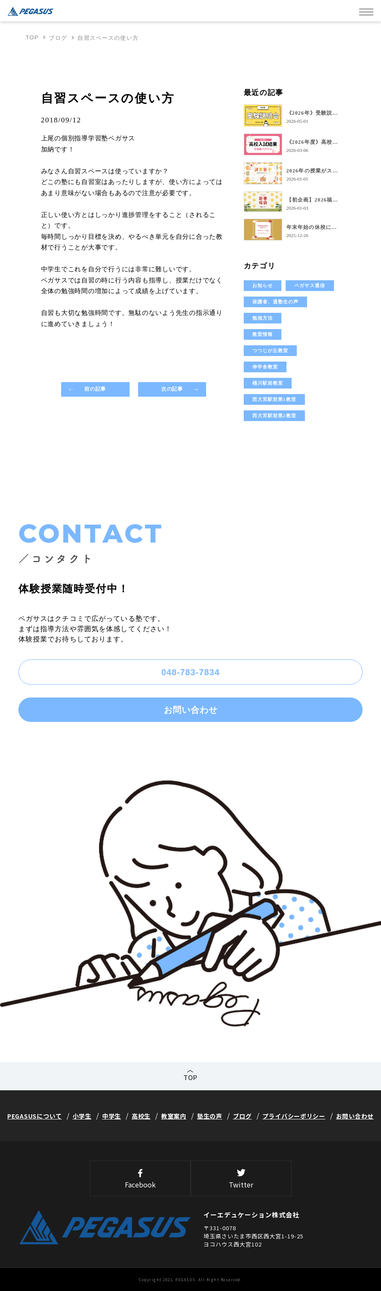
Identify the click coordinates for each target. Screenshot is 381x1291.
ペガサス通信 (309, 285)
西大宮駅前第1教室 (274, 399)
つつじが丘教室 (270, 350)
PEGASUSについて (34, 1116)
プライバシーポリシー (294, 1116)
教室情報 (262, 334)
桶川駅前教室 (268, 383)
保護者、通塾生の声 (275, 301)
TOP (32, 37)
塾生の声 (209, 1116)
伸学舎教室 (265, 366)
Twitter (241, 1179)
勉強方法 (262, 318)
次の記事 (172, 389)
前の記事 (95, 389)
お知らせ (262, 285)
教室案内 (173, 1116)
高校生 (141, 1116)
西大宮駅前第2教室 (274, 415)
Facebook (140, 1179)
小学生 (82, 1116)
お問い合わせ (191, 710)
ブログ (58, 38)
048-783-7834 (190, 672)
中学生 (111, 1116)
